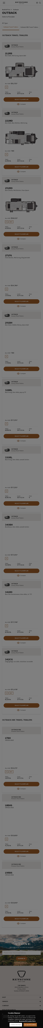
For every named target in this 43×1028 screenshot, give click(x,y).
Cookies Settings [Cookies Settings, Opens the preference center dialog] (15, 1024)
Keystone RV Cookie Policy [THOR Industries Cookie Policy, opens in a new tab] (27, 1021)
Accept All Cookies (30, 1024)
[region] (21, 1019)
